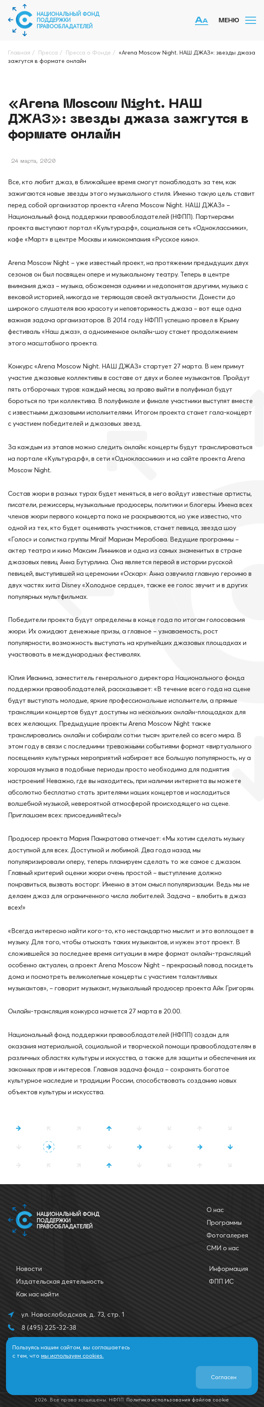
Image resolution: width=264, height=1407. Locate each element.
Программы (224, 1222)
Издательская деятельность (60, 1281)
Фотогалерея (227, 1235)
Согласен (223, 1377)
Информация (228, 1269)
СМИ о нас (223, 1248)
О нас (215, 1210)
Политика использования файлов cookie (177, 1400)
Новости (29, 1269)
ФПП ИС (221, 1281)
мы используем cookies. (72, 1355)
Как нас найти (37, 1294)
